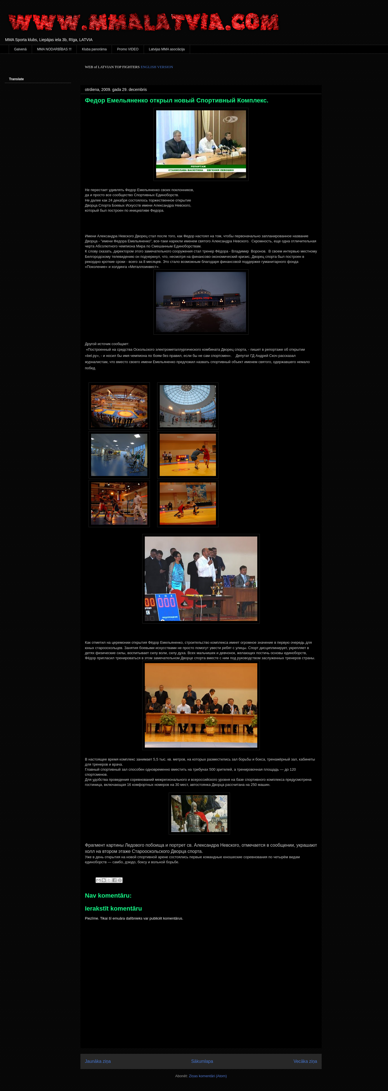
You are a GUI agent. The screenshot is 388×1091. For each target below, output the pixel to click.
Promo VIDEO (127, 49)
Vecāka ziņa (305, 1061)
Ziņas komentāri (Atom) (208, 1076)
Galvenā (20, 49)
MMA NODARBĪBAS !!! (54, 49)
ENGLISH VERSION (157, 67)
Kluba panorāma (94, 49)
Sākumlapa (202, 1061)
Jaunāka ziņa (98, 1061)
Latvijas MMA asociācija (167, 49)
